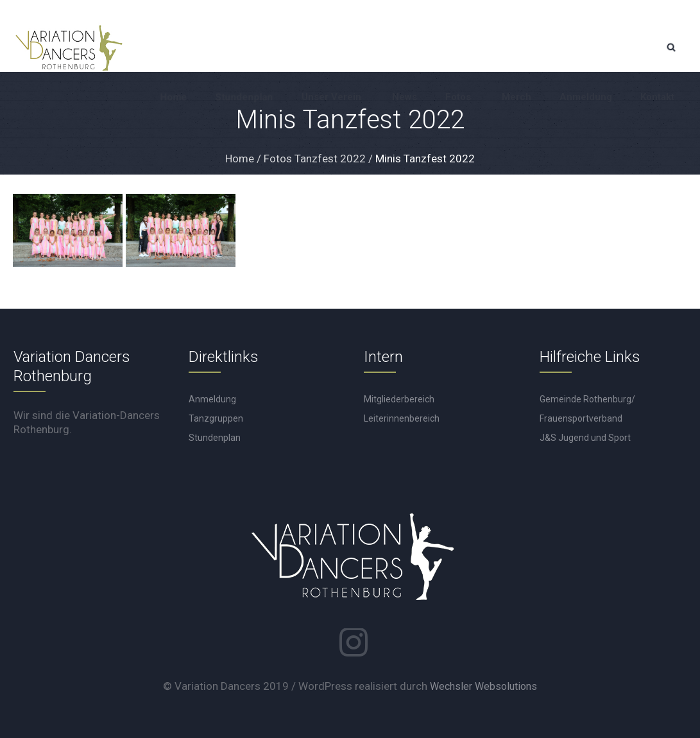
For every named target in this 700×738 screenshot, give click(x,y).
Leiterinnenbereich (402, 418)
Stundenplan (215, 438)
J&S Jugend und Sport (585, 438)
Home (239, 158)
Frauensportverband (581, 418)
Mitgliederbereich (399, 399)
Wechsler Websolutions (483, 686)
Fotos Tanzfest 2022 (315, 158)
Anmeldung (212, 399)
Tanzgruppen (216, 418)
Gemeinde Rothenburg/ (587, 399)
